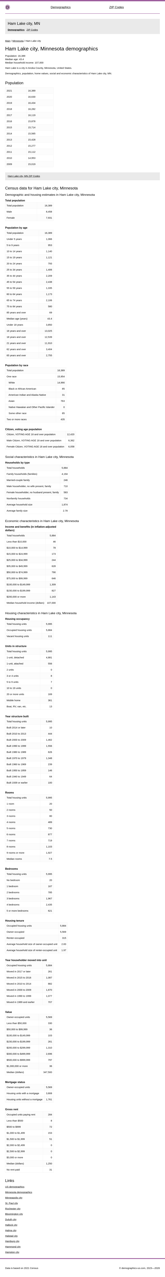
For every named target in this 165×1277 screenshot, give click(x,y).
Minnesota (18, 40)
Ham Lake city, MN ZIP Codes (24, 176)
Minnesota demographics (18, 1192)
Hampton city (12, 1252)
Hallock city (11, 1225)
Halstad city (11, 1235)
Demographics (61, 7)
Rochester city (12, 1208)
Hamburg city (12, 1241)
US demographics (14, 1186)
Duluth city (10, 1219)
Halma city (10, 1230)
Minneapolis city (13, 1197)
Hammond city (13, 1246)
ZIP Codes (116, 7)
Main (7, 40)
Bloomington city (14, 1214)
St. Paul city (11, 1203)
